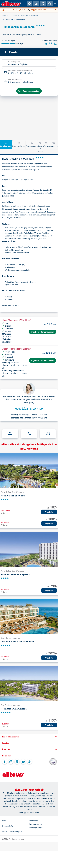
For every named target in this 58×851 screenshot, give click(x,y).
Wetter (46, 144)
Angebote (53, 144)
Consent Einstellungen (12, 831)
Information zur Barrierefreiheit (35, 826)
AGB (4, 820)
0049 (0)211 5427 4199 (29, 408)
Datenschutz (7, 826)
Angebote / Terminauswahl (42, 332)
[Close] (55, 9)
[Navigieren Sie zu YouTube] (23, 761)
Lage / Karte (40, 147)
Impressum (33, 820)
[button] (29, 737)
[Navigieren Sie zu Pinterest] (17, 761)
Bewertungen (32, 144)
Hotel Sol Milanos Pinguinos (15, 574)
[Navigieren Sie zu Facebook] (4, 761)
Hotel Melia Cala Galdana (14, 708)
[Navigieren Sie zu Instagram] (10, 761)
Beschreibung (6, 144)
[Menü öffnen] (55, 3)
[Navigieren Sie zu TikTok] (29, 761)
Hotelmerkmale (19, 144)
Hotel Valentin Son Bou (13, 495)
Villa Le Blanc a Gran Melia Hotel (17, 641)
